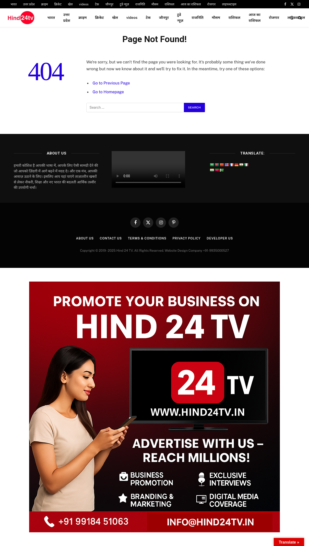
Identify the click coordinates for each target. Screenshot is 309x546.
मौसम (155, 4)
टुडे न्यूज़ (124, 4)
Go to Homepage (108, 91)
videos (84, 4)
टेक (97, 4)
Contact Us (110, 238)
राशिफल (169, 4)
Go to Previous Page (111, 83)
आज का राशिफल (191, 4)
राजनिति (140, 4)
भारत (14, 4)
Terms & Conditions (146, 238)
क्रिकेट (57, 4)
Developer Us (220, 238)
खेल (70, 4)
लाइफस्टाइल (229, 4)
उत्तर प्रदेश (29, 4)
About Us (84, 238)
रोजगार (211, 4)
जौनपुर (109, 4)
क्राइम (44, 4)
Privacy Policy (187, 238)
